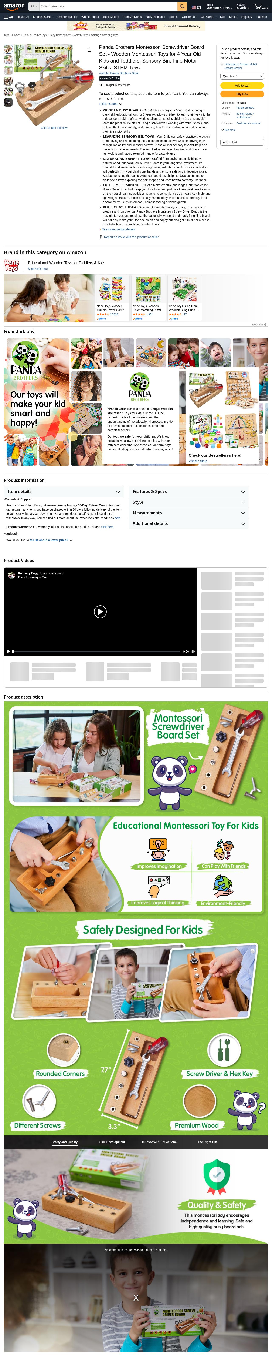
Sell (222, 17)
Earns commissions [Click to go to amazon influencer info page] (52, 573)
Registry (246, 17)
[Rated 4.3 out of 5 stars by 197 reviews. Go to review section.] (184, 314)
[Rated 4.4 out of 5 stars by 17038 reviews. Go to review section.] (112, 314)
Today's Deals (132, 17)
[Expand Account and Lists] (231, 8)
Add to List (230, 142)
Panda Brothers (245, 107)
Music (233, 17)
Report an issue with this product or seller (129, 237)
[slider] (96, 651)
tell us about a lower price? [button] (51, 540)
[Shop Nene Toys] (38, 269)
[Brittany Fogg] (28, 573)
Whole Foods (90, 17)
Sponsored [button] (259, 324)
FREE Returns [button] (110, 104)
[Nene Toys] (11, 265)
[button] (8, 17)
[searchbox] (108, 6)
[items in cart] (261, 6)
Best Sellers (111, 17)
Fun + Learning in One (33, 577)
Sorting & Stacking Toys (104, 35)
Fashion (261, 17)
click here (107, 527)
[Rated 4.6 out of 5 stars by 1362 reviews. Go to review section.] (148, 314)
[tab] (64, 1142)
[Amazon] (15, 6)
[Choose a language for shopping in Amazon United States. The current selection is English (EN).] (196, 6)
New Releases (155, 17)
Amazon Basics (67, 17)
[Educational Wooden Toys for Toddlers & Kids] (66, 263)
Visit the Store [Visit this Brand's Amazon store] (198, 461)
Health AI (23, 17)
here (118, 518)
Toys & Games (12, 35)
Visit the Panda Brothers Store (119, 73)
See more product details (118, 229)
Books (173, 17)
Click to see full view (54, 128)
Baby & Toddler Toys (35, 35)
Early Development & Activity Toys (69, 35)
